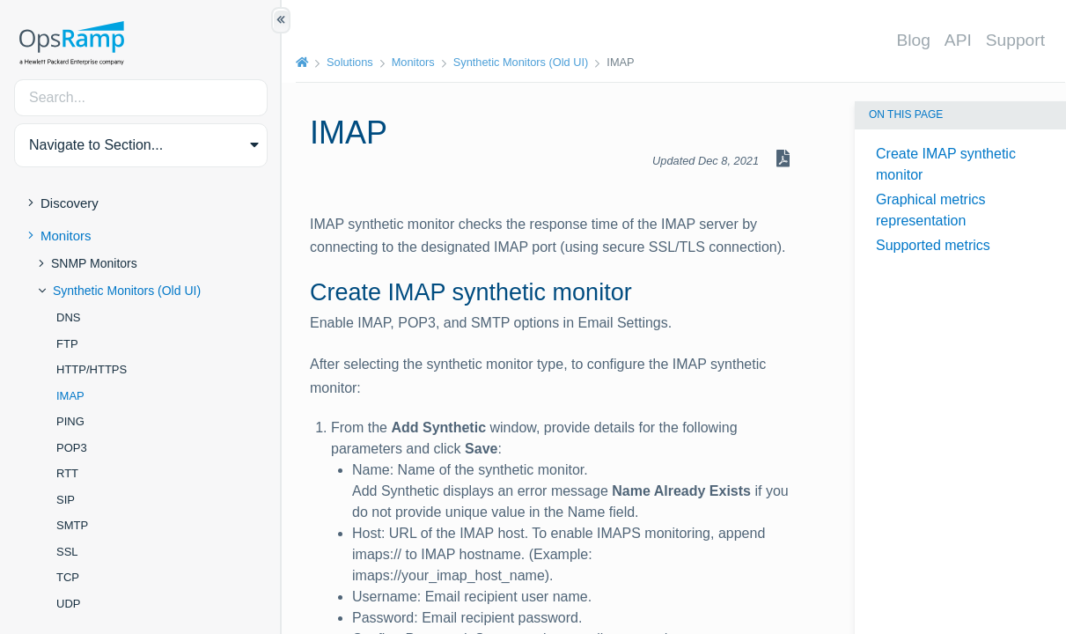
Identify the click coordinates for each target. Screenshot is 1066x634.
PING (70, 421)
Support (1015, 40)
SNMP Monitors (94, 263)
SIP (65, 499)
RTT (67, 473)
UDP (68, 603)
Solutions (350, 62)
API (958, 40)
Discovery (69, 202)
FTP (67, 343)
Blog (913, 40)
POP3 (71, 447)
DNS (68, 317)
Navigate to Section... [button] (96, 144)
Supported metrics (933, 245)
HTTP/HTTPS (91, 369)
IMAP (70, 395)
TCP (67, 577)
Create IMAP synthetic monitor (946, 164)
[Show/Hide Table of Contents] (280, 20)
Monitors (66, 235)
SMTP (72, 525)
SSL (67, 551)
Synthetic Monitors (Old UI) (127, 291)
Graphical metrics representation (930, 210)
